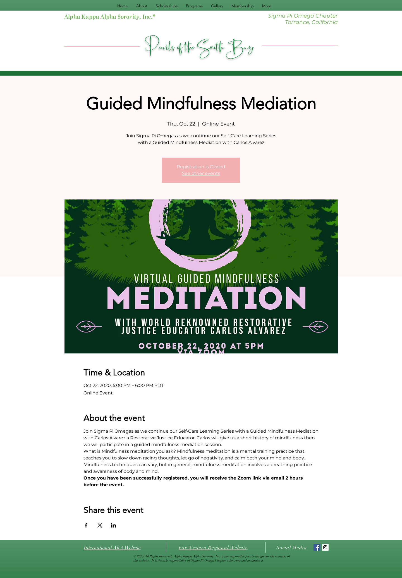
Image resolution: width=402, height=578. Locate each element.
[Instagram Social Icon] (325, 547)
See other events (201, 173)
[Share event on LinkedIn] (113, 525)
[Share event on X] (99, 525)
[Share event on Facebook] (86, 525)
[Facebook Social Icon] (317, 547)
